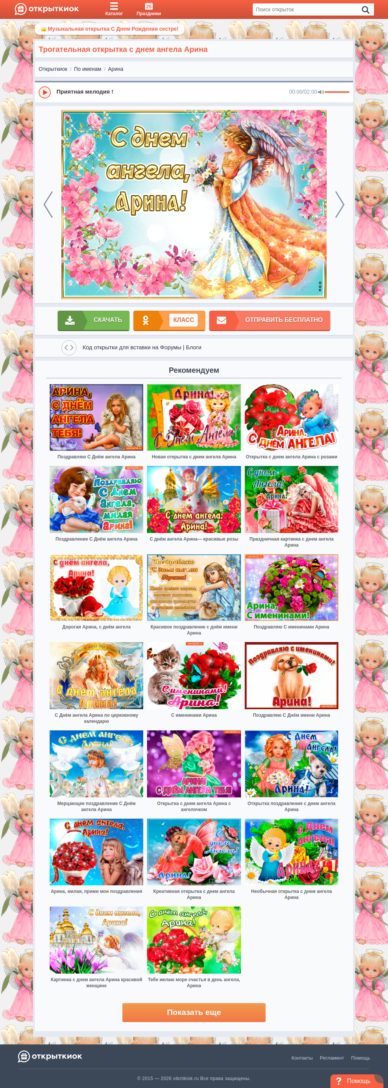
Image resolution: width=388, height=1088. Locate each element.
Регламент (332, 1058)
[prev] (48, 204)
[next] (340, 204)
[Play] (45, 92)
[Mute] (321, 92)
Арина (115, 69)
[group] (194, 92)
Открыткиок (53, 69)
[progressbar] (337, 92)
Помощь (360, 1058)
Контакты (302, 1058)
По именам (87, 69)
